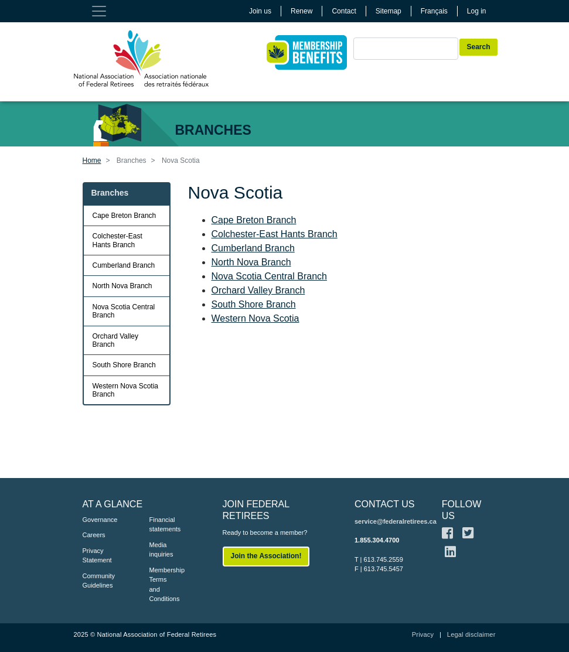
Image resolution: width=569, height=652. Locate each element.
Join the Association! (266, 556)
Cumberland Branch (253, 248)
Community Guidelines (98, 580)
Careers (94, 534)
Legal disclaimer (471, 634)
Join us (260, 11)
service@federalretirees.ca (396, 521)
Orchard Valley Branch (258, 290)
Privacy (423, 634)
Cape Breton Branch (254, 220)
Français (434, 11)
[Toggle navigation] (99, 11)
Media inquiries (161, 549)
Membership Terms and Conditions (165, 584)
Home (92, 160)
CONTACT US (385, 504)
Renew (301, 11)
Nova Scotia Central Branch (269, 276)
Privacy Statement (97, 555)
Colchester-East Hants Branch (275, 234)
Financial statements (165, 524)
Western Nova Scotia (255, 318)
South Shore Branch (254, 304)
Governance (98, 519)
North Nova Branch (251, 262)
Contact (344, 11)
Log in (476, 11)
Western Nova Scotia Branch (126, 390)
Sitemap (388, 11)
